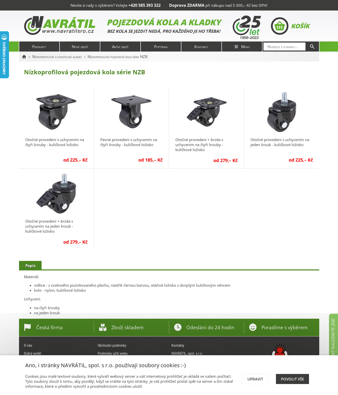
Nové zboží (80, 46)
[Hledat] (312, 47)
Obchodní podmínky (112, 345)
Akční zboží (120, 46)
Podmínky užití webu (113, 353)
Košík (290, 26)
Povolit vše (292, 378)
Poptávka (160, 46)
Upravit (255, 378)
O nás (28, 345)
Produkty (39, 46)
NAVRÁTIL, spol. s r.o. (187, 353)
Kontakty (201, 46)
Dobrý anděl (32, 353)
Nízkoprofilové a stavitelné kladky (57, 56)
